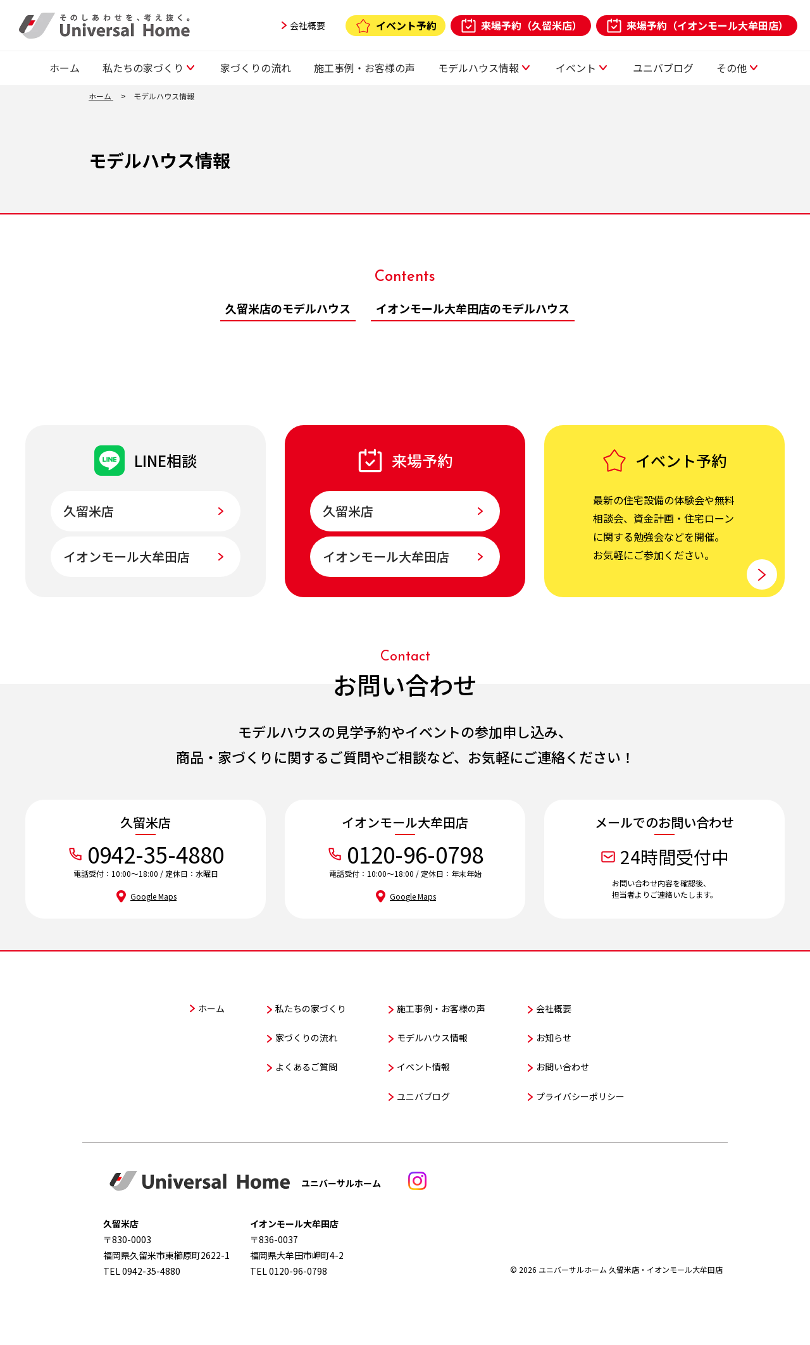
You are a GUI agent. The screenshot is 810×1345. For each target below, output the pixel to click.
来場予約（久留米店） (531, 25)
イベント (576, 67)
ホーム (64, 67)
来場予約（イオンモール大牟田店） (707, 25)
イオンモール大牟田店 (126, 556)
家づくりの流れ (255, 67)
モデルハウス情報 (478, 67)
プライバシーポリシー (580, 1096)
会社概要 (307, 25)
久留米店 (88, 511)
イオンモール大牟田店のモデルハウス (473, 308)
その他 (731, 67)
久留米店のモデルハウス (288, 308)
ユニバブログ (663, 67)
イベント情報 (423, 1066)
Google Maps (153, 896)
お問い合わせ (562, 1066)
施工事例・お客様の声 (364, 67)
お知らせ (553, 1037)
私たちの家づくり (143, 67)
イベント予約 (406, 25)
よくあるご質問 (306, 1066)
